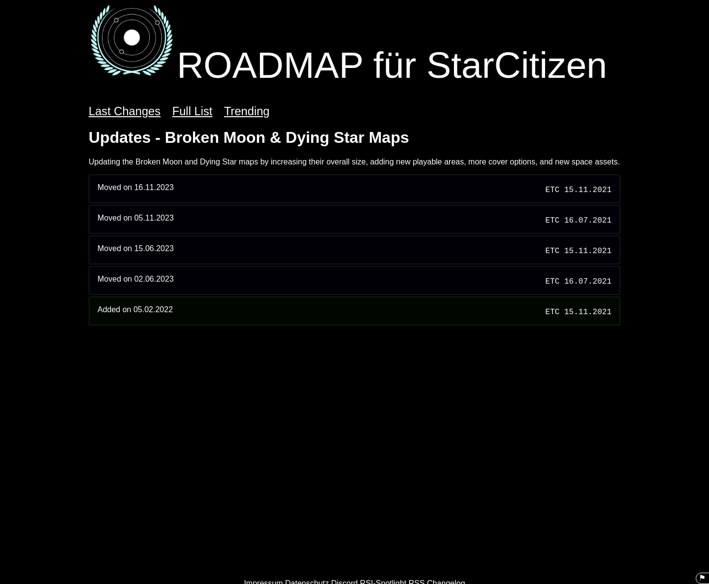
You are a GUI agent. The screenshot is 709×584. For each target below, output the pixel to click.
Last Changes (125, 111)
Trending (247, 111)
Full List (192, 111)
